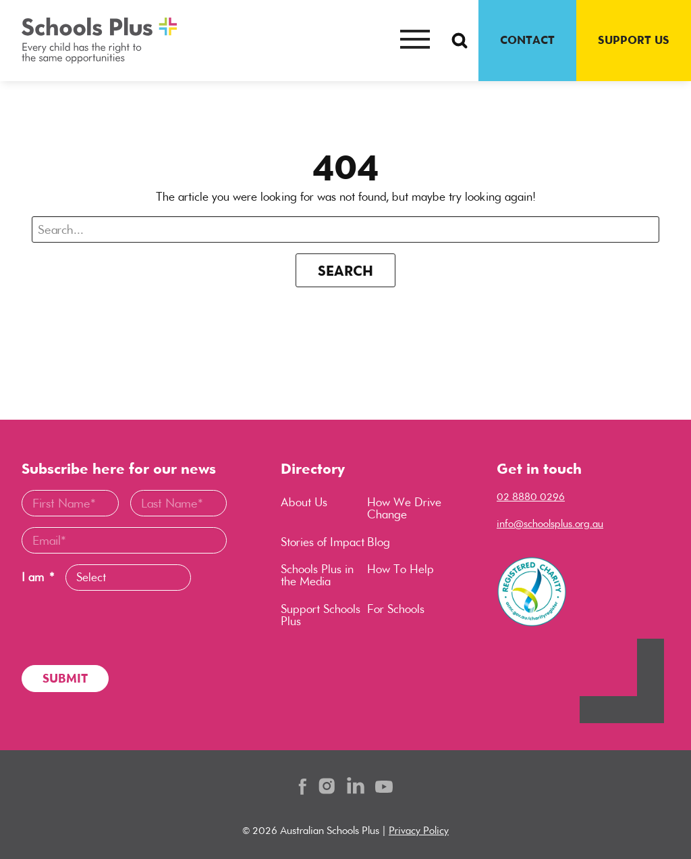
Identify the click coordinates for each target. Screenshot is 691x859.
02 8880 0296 (531, 496)
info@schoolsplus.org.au (550, 523)
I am (38, 577)
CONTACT (527, 39)
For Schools (395, 609)
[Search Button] (459, 40)
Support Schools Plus (320, 615)
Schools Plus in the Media (317, 575)
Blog (378, 542)
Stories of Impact (322, 542)
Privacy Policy (419, 830)
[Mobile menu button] (415, 40)
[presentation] (124, 628)
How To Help (400, 569)
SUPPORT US (633, 39)
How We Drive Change (404, 508)
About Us (304, 502)
